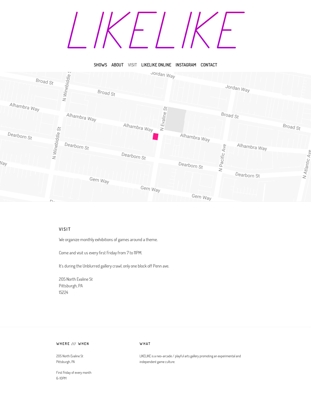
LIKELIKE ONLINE (156, 65)
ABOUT (117, 65)
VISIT (132, 65)
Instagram (186, 65)
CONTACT (209, 65)
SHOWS (100, 65)
